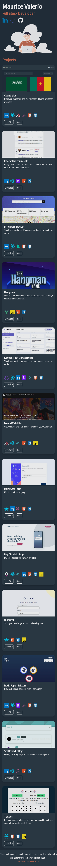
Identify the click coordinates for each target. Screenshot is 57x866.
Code (19, 122)
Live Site (9, 122)
